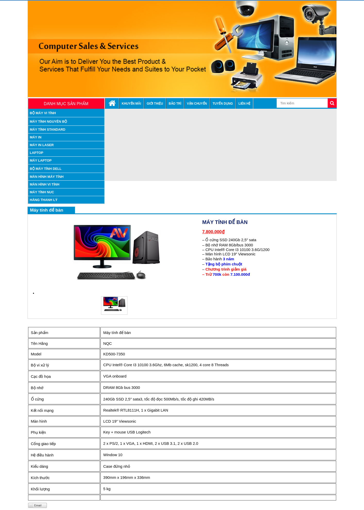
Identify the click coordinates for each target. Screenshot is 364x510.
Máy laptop (41, 160)
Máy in (35, 137)
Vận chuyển (197, 103)
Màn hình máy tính (47, 177)
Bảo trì (175, 103)
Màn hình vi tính (45, 184)
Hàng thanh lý (44, 200)
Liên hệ (244, 103)
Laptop (37, 153)
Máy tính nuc (42, 192)
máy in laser (42, 145)
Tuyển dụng (223, 103)
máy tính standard (47, 129)
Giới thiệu (155, 103)
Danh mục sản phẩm (66, 104)
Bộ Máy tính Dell (46, 169)
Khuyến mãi (131, 103)
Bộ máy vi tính (43, 113)
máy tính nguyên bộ (48, 121)
